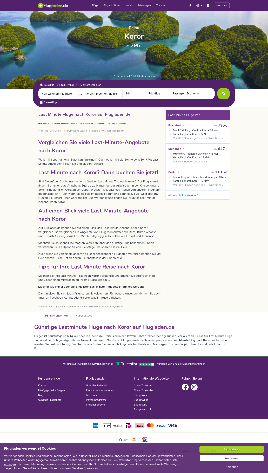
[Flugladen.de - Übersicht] (55, 5)
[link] (208, 5)
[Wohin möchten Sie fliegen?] (103, 94)
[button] (222, 5)
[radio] (47, 85)
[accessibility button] (190, 5)
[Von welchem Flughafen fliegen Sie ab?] (58, 94)
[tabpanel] (134, 336)
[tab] (56, 316)
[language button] (199, 5)
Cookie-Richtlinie (103, 456)
